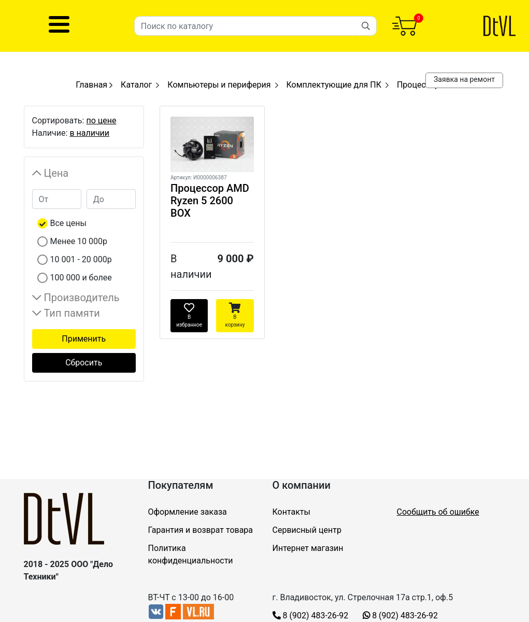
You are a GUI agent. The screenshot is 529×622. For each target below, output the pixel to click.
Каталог (136, 85)
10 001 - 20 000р (81, 259)
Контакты (291, 512)
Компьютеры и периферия (218, 85)
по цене (101, 120)
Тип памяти (72, 313)
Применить (84, 339)
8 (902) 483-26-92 (311, 615)
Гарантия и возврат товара (200, 530)
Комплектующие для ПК (334, 85)
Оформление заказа (187, 512)
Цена (56, 173)
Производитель (82, 297)
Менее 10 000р (79, 241)
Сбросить (83, 362)
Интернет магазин (308, 548)
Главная (94, 85)
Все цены (68, 223)
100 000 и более (81, 277)
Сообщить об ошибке (438, 512)
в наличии (89, 133)
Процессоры (421, 85)
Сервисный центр (307, 530)
